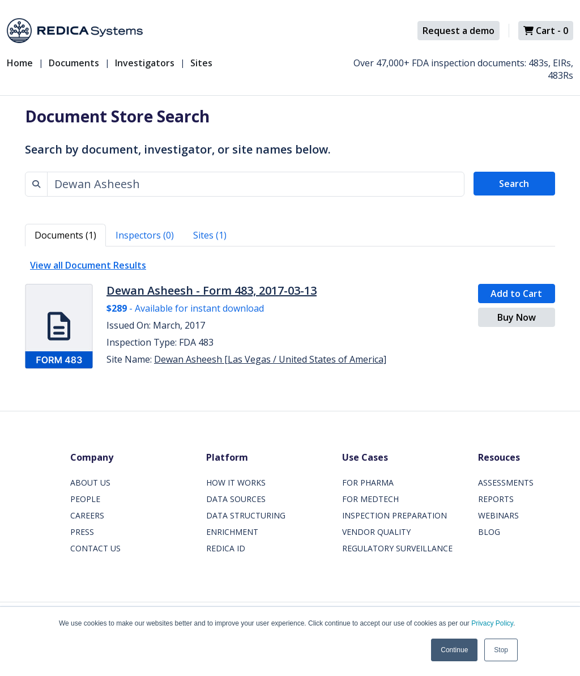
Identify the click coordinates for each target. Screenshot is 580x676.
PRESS (82, 531)
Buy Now (516, 317)
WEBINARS (498, 515)
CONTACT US (95, 548)
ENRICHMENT (232, 531)
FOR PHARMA (368, 482)
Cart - (545, 30)
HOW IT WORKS (236, 482)
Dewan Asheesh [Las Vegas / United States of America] (270, 359)
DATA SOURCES (236, 499)
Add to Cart (516, 293)
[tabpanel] (290, 315)
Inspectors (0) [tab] (145, 235)
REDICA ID (225, 548)
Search (514, 183)
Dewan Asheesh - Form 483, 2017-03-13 (211, 290)
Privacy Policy (492, 623)
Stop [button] (501, 650)
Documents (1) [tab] (65, 235)
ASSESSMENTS (506, 482)
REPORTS (496, 499)
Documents (74, 63)
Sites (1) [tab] (210, 235)
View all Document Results (88, 265)
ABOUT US (90, 482)
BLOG (489, 531)
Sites (201, 63)
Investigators (144, 63)
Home (20, 63)
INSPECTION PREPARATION (394, 515)
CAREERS (87, 515)
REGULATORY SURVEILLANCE (397, 548)
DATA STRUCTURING (245, 515)
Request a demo (458, 30)
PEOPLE (85, 499)
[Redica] (75, 30)
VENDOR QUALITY (376, 531)
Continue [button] (454, 650)
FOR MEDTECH (370, 499)
